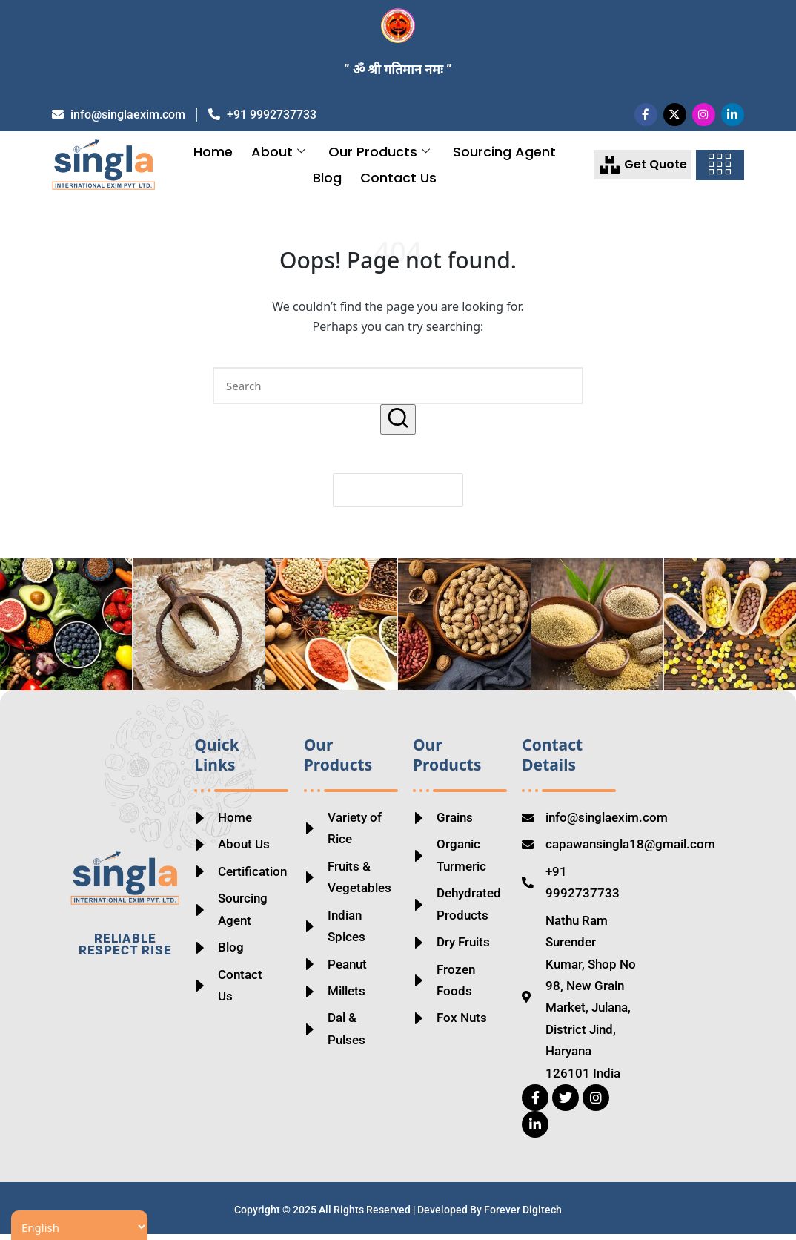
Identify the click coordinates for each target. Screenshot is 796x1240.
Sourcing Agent (504, 158)
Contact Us (398, 184)
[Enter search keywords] (398, 392)
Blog (327, 184)
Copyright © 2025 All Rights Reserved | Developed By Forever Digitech (398, 1216)
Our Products (379, 158)
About (278, 158)
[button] (398, 426)
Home (213, 158)
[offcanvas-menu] (719, 171)
